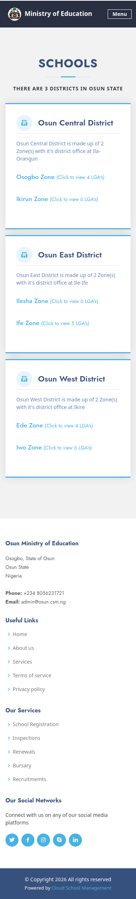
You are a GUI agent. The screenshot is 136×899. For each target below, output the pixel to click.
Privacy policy (29, 689)
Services (22, 661)
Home (20, 634)
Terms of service (32, 675)
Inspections (26, 738)
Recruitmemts (29, 779)
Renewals (24, 751)
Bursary (22, 765)
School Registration (36, 724)
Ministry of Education (48, 14)
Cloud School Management (81, 888)
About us (23, 648)
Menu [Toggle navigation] (119, 13)
